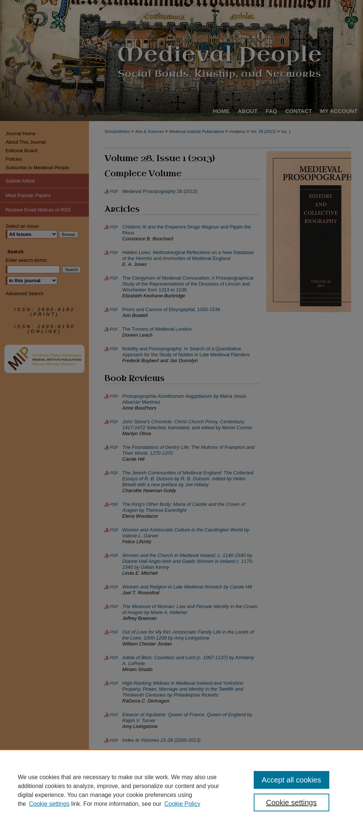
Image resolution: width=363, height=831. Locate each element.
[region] (181, 790)
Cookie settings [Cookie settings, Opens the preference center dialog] (291, 802)
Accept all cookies (291, 780)
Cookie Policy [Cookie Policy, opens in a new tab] (182, 804)
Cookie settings (49, 804)
